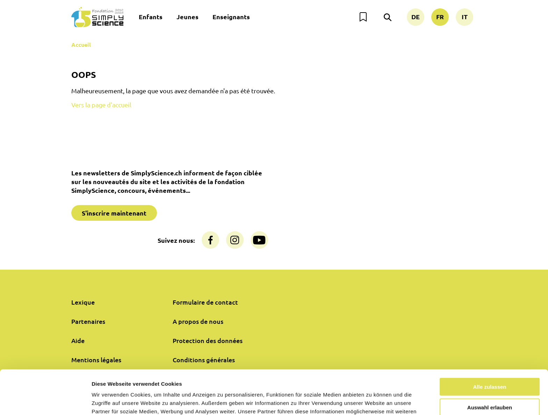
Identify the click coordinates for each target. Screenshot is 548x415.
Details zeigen (371, 401)
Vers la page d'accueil (101, 104)
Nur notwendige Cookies (489, 386)
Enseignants (231, 17)
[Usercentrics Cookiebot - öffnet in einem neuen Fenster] (45, 401)
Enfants (151, 17)
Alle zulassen (489, 345)
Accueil (81, 44)
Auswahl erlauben (489, 366)
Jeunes (187, 17)
